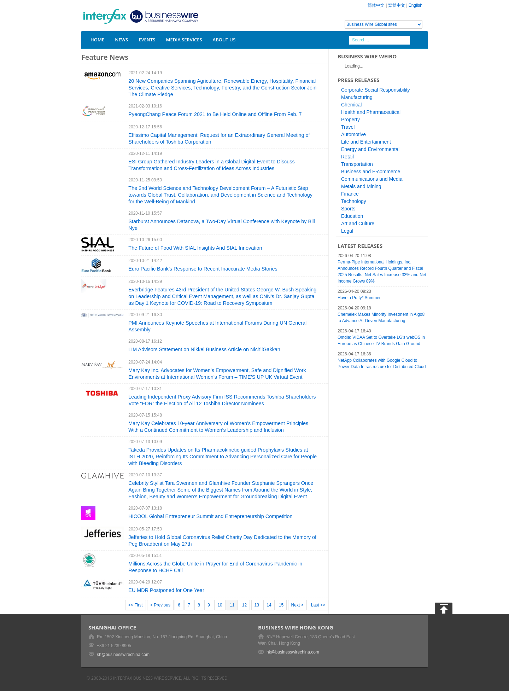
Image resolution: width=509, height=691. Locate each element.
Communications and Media (372, 179)
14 (269, 605)
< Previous (160, 605)
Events (147, 39)
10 (219, 605)
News (121, 39)
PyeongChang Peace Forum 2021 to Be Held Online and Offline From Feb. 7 (215, 114)
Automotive (353, 134)
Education (352, 216)
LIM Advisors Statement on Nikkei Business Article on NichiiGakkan (204, 349)
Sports (348, 208)
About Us (224, 39)
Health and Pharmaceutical (370, 112)
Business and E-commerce (370, 171)
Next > (297, 605)
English (415, 5)
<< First (135, 605)
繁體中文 (396, 5)
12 (244, 605)
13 (257, 605)
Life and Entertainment (366, 142)
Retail (347, 156)
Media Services (184, 39)
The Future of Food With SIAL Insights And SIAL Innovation (195, 248)
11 (232, 605)
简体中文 (376, 5)
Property (350, 119)
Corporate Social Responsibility (375, 90)
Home (97, 39)
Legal (347, 231)
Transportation (357, 164)
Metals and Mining (361, 186)
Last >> (318, 605)
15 (281, 605)
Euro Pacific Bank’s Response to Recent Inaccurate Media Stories (202, 269)
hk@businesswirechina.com (293, 652)
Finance (350, 194)
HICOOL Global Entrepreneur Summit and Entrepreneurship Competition (210, 516)
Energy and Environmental (370, 149)
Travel (348, 127)
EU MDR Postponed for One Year (166, 590)
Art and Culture (357, 223)
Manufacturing (357, 97)
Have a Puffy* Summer (359, 297)
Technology (353, 201)
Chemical (351, 105)
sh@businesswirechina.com (123, 654)
